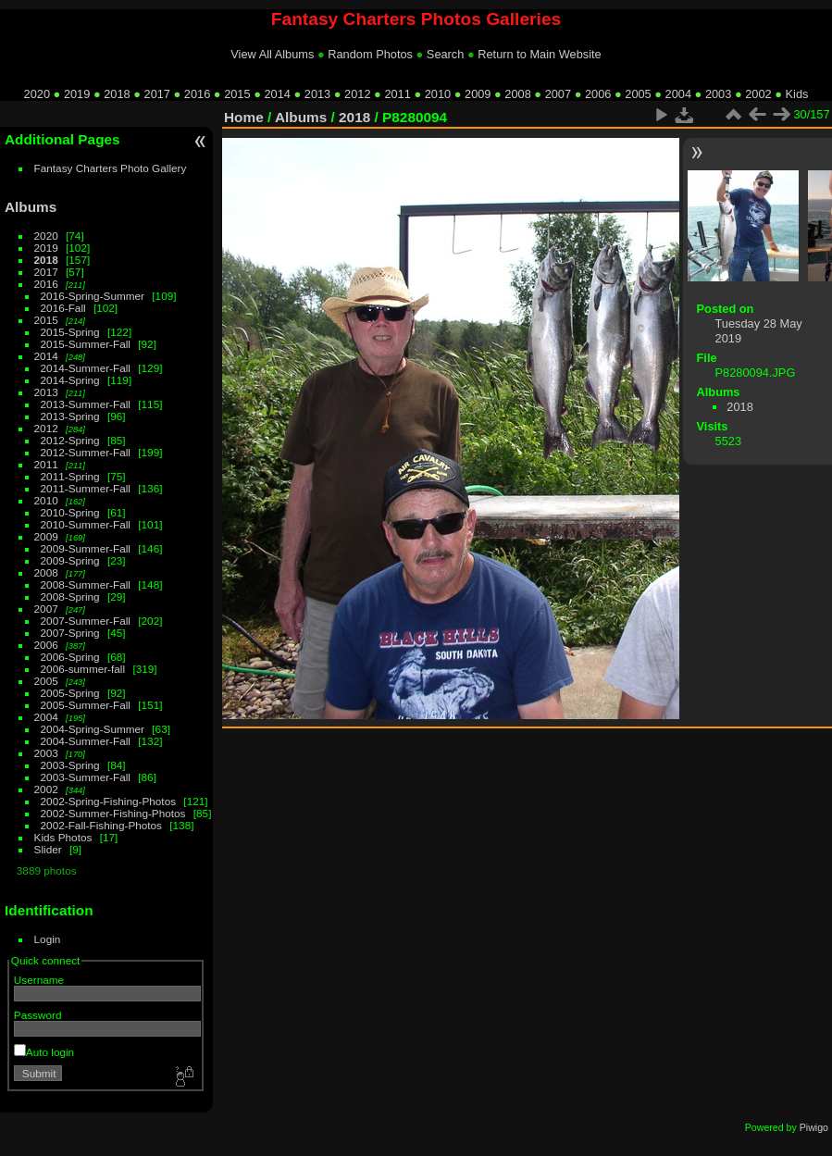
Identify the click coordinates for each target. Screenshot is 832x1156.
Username (39, 980)
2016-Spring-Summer (92, 296)
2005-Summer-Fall (85, 705)
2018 (117, 94)
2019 (77, 94)
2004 (678, 94)
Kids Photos (63, 837)
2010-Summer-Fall (85, 524)
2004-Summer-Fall (85, 741)
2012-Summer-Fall (85, 452)
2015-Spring (70, 332)
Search (446, 54)
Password (38, 1015)
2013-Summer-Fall (85, 404)
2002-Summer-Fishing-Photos (113, 813)
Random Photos (370, 54)
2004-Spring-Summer (92, 729)
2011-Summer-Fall (85, 488)
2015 (237, 94)
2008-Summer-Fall (85, 584)
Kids (797, 94)
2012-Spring (70, 440)
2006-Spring (70, 657)
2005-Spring (70, 693)
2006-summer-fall (83, 669)
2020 (37, 94)
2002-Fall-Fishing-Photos (101, 825)
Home (244, 117)
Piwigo (814, 1127)
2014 (277, 94)
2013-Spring (70, 416)
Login (47, 939)
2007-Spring (70, 633)
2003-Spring (70, 765)
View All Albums (272, 54)
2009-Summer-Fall (85, 548)
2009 (478, 94)
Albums (30, 207)
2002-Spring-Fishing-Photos (109, 801)
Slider (48, 849)
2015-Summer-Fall (85, 344)
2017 (157, 94)
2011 (397, 94)
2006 (598, 94)
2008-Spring (70, 596)
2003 (718, 94)
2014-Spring (70, 380)
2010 (438, 94)
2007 (558, 94)
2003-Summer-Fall (85, 777)
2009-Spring (70, 560)
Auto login (44, 1052)
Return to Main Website (539, 54)
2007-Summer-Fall (85, 621)
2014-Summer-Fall (85, 368)
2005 (638, 94)
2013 (317, 94)
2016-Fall (63, 308)
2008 (517, 94)
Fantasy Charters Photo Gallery (110, 168)
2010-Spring (70, 512)
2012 (357, 94)
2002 (758, 94)
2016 (197, 94)
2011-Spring (70, 476)
